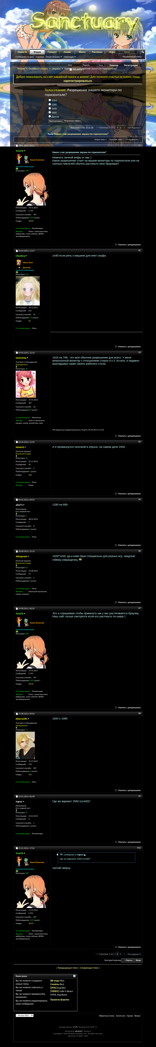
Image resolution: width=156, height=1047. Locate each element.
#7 (139, 608)
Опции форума (52, 57)
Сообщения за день (25, 57)
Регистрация (131, 65)
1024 (53, 100)
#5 (139, 499)
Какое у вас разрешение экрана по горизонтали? (81, 134)
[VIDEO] (54, 991)
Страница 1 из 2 (107, 127)
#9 (139, 796)
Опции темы (100, 139)
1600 (53, 112)
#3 (139, 352)
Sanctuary (120, 1015)
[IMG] (53, 987)
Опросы (56, 68)
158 (30, 475)
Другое (54, 116)
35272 (31, 221)
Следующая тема (89, 967)
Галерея (52, 52)
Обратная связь (106, 1015)
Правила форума (59, 999)
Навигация (69, 57)
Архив (130, 1015)
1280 (53, 104)
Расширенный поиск (131, 57)
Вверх (138, 960)
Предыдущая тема (68, 967)
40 (29, 321)
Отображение (132, 139)
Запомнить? (77, 70)
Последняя (134, 127)
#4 (139, 441)
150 (30, 774)
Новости (22, 52)
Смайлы (54, 984)
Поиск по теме (115, 139)
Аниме (67, 52)
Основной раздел (38, 68)
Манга (82, 52)
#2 (139, 250)
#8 (139, 713)
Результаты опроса (72, 121)
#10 (139, 848)
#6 (139, 551)
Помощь (114, 65)
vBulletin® (79, 1031)
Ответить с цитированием (128, 245)
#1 (139, 145)
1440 (53, 108)
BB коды (55, 980)
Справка (40, 57)
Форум (37, 52)
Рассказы (97, 52)
